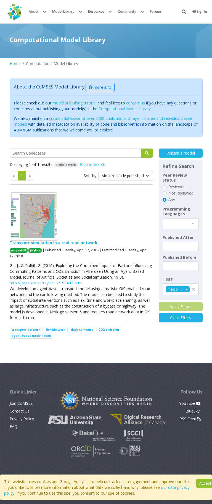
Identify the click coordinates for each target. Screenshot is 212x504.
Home (15, 63)
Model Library (63, 11)
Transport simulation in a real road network (53, 242)
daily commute (82, 329)
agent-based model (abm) (31, 336)
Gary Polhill (18, 250)
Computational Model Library (125, 108)
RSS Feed (190, 418)
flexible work (55, 329)
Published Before (180, 257)
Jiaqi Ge (35, 250)
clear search (92, 164)
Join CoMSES (21, 403)
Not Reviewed (181, 193)
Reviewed (177, 186)
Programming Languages (176, 211)
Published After (178, 237)
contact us (135, 103)
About (34, 11)
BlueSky (193, 411)
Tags (168, 279)
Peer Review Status (175, 177)
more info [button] (100, 87)
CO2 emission (109, 329)
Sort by (90, 175)
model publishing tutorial (74, 103)
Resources (96, 11)
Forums (156, 11)
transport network (26, 329)
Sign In (199, 11)
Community (127, 11)
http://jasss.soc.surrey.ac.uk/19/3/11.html (46, 282)
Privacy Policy (22, 418)
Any (171, 199)
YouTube (190, 403)
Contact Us (20, 411)
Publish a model (180, 153)
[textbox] (181, 246)
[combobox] (181, 223)
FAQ (13, 426)
